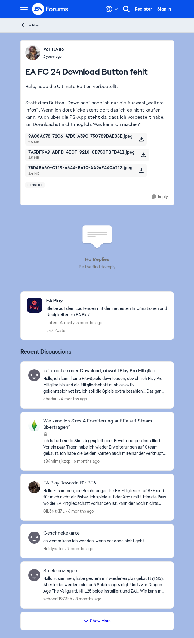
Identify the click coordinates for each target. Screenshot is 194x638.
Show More (97, 621)
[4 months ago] (73, 399)
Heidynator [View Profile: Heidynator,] (53, 548)
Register (143, 9)
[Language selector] (112, 9)
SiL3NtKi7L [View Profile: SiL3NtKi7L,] (54, 511)
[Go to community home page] (50, 9)
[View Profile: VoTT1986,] (32, 52)
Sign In (164, 9)
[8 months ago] (87, 599)
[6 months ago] (86, 461)
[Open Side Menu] (24, 9)
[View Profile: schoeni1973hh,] (34, 575)
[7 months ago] (79, 549)
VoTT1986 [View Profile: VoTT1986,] (53, 49)
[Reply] (159, 197)
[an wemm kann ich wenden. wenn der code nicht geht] (104, 541)
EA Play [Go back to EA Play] (29, 25)
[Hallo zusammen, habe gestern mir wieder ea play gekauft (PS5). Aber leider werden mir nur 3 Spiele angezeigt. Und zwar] (104, 584)
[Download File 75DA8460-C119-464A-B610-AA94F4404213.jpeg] (141, 170)
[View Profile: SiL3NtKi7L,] (34, 487)
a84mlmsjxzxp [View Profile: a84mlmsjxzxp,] (56, 461)
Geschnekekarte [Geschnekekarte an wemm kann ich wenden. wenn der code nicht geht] (61, 533)
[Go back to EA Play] (107, 301)
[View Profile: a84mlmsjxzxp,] (34, 425)
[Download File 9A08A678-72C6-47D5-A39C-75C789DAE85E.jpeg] (141, 139)
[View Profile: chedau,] (34, 375)
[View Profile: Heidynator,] (34, 538)
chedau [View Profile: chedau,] (50, 399)
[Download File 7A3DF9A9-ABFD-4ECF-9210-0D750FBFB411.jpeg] (143, 155)
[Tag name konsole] (35, 185)
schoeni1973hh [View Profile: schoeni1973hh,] (57, 599)
